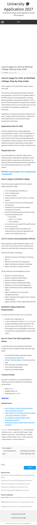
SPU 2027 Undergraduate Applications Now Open (15, 490)
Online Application (21, 434)
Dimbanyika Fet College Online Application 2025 (27, 453)
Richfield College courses (14, 437)
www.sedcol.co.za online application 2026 (22, 502)
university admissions (18, 439)
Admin (6, 73)
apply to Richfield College (20, 432)
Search (3, 464)
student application (27, 437)
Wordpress (27, 523)
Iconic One (9, 523)
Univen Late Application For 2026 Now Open (23, 497)
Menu (18, 22)
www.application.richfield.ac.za (14, 358)
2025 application (29, 429)
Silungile (3, 506)
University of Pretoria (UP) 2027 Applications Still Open (16, 480)
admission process (7, 432)
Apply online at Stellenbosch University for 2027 (14, 487)
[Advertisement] (18, 45)
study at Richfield (6, 439)
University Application (13, 429)
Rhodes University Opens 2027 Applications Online (15, 484)
